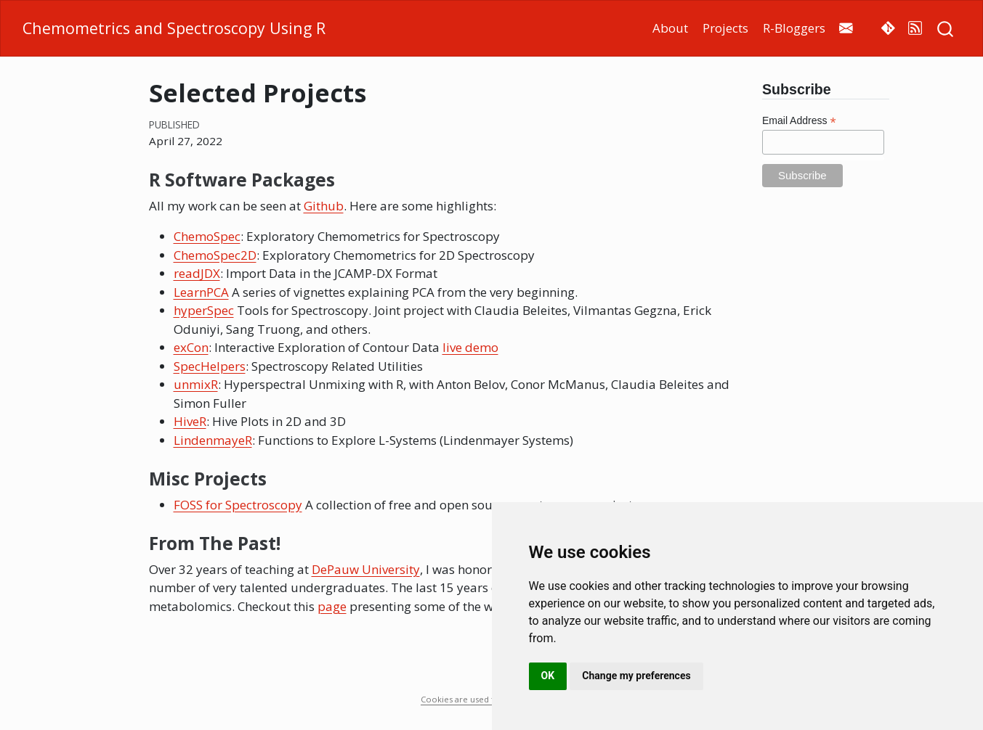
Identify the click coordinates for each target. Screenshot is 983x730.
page (332, 606)
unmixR (196, 384)
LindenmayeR (213, 440)
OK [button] (548, 675)
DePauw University (366, 569)
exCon (191, 347)
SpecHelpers (210, 366)
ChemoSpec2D (215, 255)
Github (324, 205)
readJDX (197, 273)
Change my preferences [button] (636, 675)
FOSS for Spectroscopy (238, 504)
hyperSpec (204, 310)
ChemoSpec (207, 236)
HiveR (190, 421)
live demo (470, 347)
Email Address (799, 121)
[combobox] (945, 27)
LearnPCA (201, 292)
